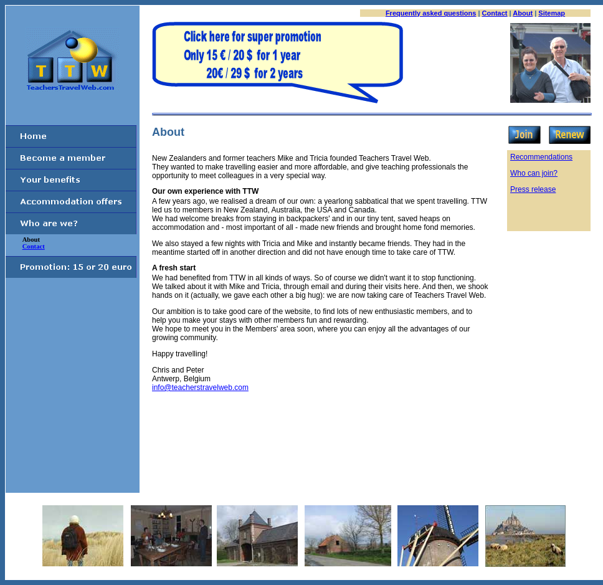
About (523, 13)
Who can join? (534, 173)
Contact (495, 13)
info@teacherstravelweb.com (200, 387)
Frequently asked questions (431, 13)
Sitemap (551, 13)
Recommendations (541, 157)
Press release (533, 189)
